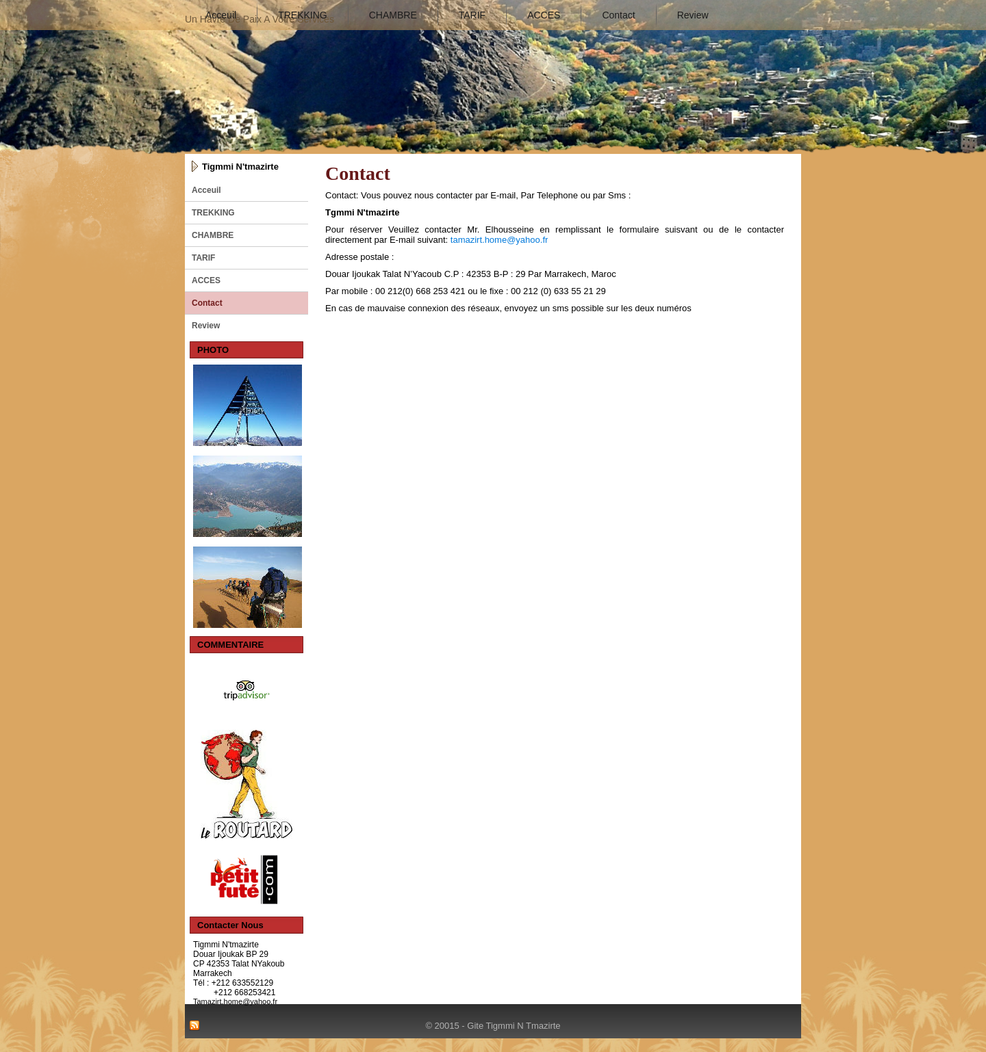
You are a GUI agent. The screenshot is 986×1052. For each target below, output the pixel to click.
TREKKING (302, 15)
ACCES (543, 15)
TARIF (472, 15)
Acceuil (220, 15)
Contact (618, 15)
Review (693, 15)
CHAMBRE (393, 15)
